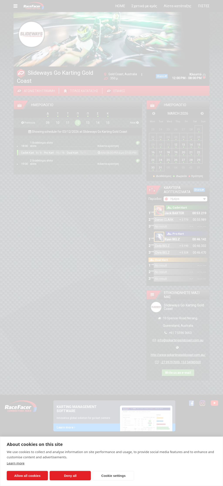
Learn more (16, 463)
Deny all (70, 476)
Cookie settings (113, 476)
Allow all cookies (27, 476)
